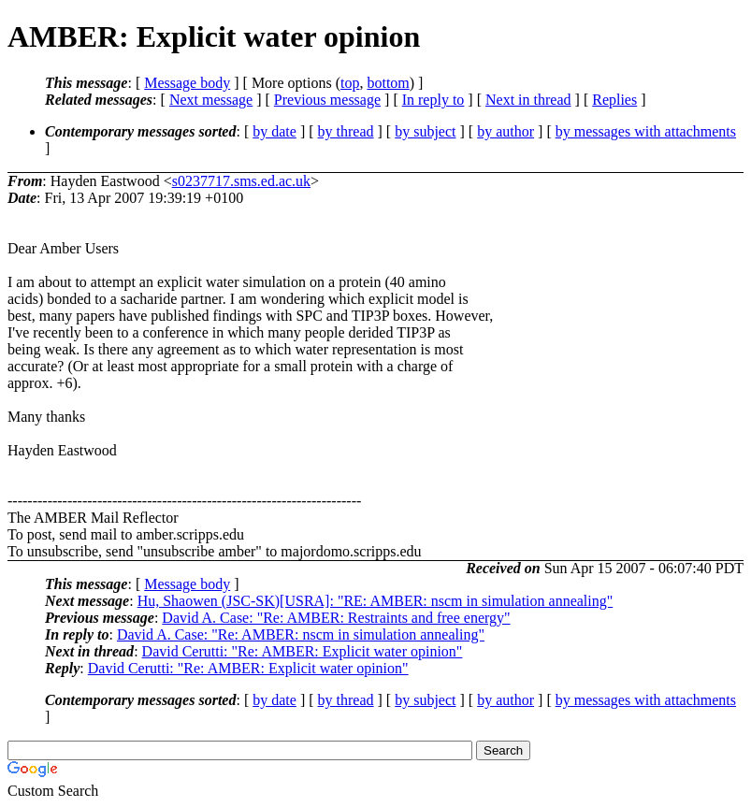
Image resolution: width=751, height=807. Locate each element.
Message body (187, 83)
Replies (614, 100)
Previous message (327, 100)
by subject (425, 131)
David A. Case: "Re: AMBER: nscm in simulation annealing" (300, 634)
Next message (211, 100)
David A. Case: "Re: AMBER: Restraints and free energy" (336, 618)
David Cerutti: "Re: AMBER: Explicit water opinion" (302, 651)
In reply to (433, 100)
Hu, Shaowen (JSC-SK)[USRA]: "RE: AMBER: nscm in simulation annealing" (375, 601)
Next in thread (528, 100)
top (349, 83)
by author (505, 131)
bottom (388, 83)
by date (274, 131)
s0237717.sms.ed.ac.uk (241, 181)
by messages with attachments (646, 131)
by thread (346, 131)
